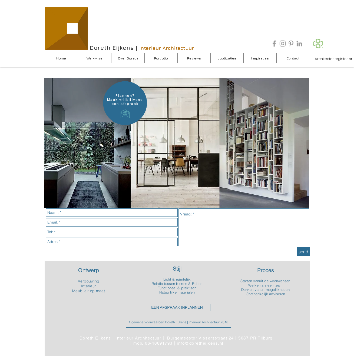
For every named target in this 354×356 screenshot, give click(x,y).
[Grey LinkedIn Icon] (299, 43)
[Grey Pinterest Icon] (291, 43)
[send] (303, 251)
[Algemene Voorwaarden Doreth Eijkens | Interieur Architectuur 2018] (178, 322)
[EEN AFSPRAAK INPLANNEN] (177, 307)
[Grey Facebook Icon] (274, 43)
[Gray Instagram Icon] (283, 43)
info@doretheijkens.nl (200, 343)
